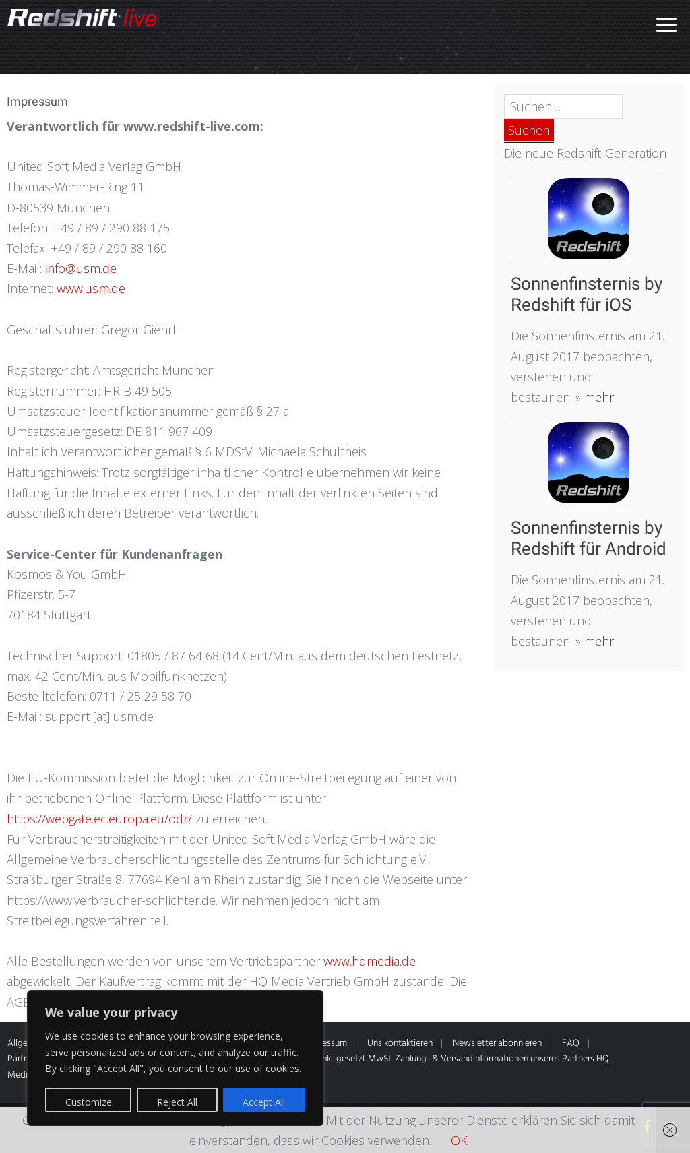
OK (459, 1140)
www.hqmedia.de (369, 961)
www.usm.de (91, 288)
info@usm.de (81, 268)
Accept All (264, 1102)
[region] (175, 1058)
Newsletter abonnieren (497, 1043)
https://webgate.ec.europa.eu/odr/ (99, 819)
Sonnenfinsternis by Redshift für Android (588, 538)
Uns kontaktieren (400, 1043)
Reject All (177, 1102)
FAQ (570, 1043)
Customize (88, 1102)
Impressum (326, 1043)
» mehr (593, 397)
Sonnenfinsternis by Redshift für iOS (586, 294)
